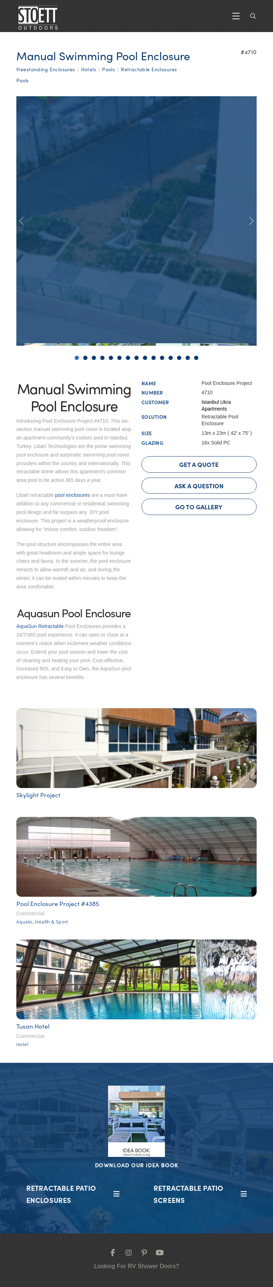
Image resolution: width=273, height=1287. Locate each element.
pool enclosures (73, 495)
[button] (236, 16)
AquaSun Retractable (40, 626)
